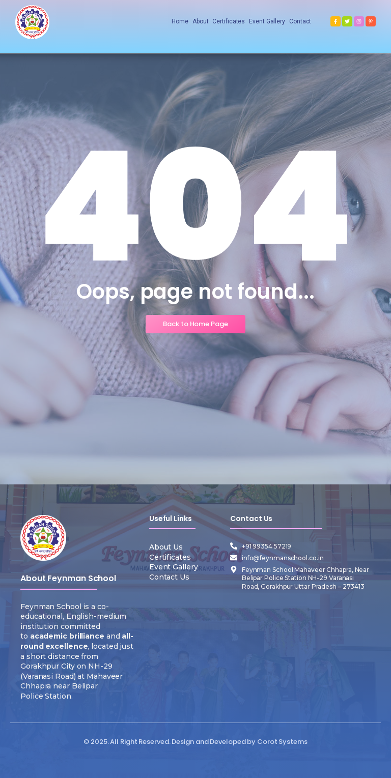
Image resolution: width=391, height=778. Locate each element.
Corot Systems (282, 741)
